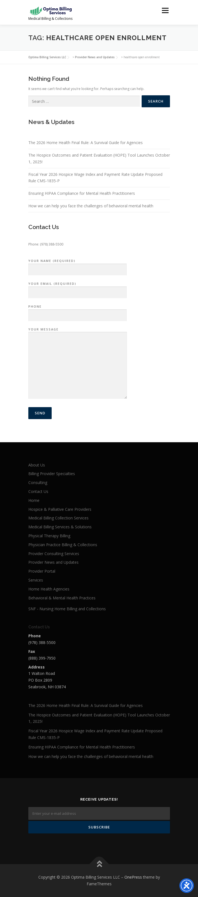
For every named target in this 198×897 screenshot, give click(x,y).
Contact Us (38, 491)
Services (35, 580)
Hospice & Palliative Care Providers (59, 509)
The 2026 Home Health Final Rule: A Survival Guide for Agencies (85, 142)
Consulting (37, 482)
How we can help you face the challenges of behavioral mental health (90, 205)
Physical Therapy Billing (49, 535)
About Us (36, 465)
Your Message (77, 363)
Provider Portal (41, 571)
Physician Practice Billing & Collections (62, 544)
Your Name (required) (77, 265)
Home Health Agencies (48, 589)
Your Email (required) (77, 288)
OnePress (133, 877)
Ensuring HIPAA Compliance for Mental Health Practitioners (81, 193)
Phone (77, 311)
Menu (164, 10)
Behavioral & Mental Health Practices (62, 598)
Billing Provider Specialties (51, 473)
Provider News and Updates (53, 562)
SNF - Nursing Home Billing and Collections (67, 608)
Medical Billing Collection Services (58, 518)
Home (33, 500)
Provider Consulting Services (53, 553)
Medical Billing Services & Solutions (60, 526)
